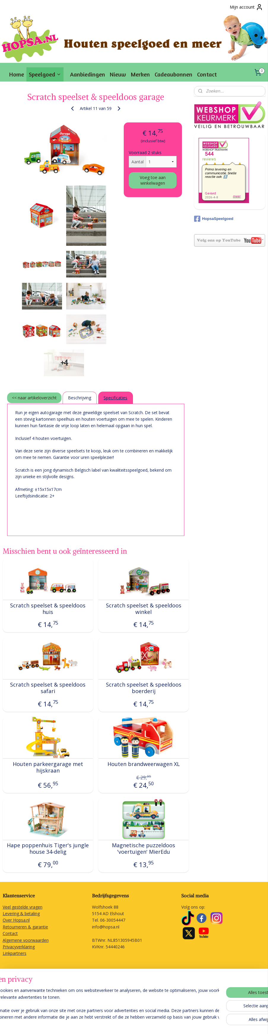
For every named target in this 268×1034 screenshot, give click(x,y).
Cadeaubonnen (173, 74)
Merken (140, 74)
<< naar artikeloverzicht (34, 397)
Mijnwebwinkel (217, 1023)
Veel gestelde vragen (22, 907)
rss (142, 1023)
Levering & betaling (21, 913)
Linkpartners (14, 953)
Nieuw (118, 74)
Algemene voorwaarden (26, 940)
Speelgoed (45, 74)
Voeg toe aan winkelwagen (153, 180)
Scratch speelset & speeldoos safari (47, 688)
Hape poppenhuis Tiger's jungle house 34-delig (48, 848)
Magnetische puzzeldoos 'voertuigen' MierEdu (143, 848)
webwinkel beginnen (165, 1023)
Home (16, 74)
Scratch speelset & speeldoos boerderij (143, 688)
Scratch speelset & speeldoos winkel (143, 608)
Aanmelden (18, 997)
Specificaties (115, 397)
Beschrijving (79, 397)
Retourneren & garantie (25, 927)
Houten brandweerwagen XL (143, 764)
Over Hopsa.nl (16, 920)
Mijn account (246, 7)
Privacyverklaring (19, 947)
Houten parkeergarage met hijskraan (48, 767)
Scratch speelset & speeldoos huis (47, 608)
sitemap (129, 1023)
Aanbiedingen (87, 74)
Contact (207, 74)
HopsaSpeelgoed (213, 218)
